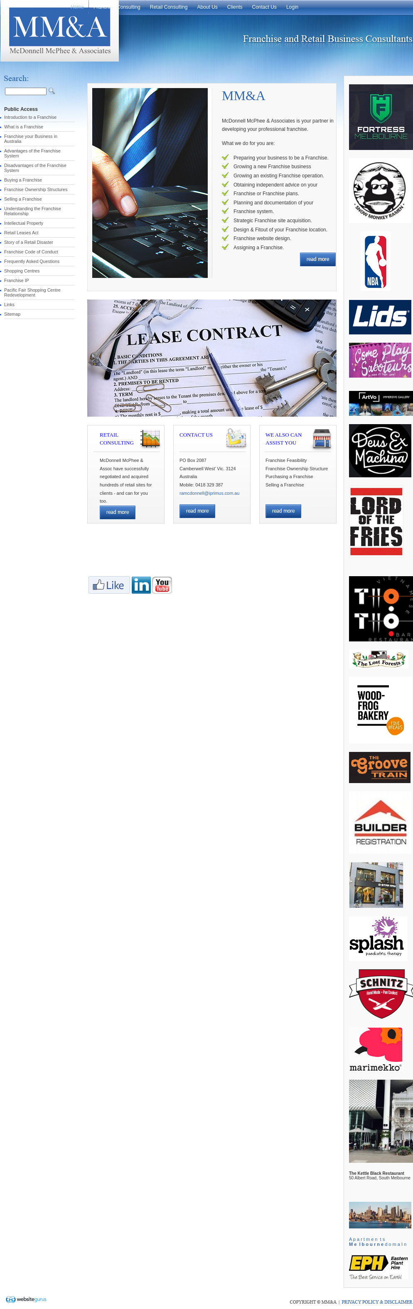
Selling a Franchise (23, 198)
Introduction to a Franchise (30, 117)
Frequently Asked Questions (31, 261)
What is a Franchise (23, 126)
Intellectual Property (23, 223)
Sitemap (12, 314)
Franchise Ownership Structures (35, 189)
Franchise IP (16, 280)
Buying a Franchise (23, 179)
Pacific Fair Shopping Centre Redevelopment (32, 292)
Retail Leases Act (21, 232)
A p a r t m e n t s (367, 1239)
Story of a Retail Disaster (28, 242)
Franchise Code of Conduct (31, 251)
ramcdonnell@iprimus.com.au (209, 493)
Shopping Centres (21, 270)
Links (9, 304)
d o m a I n (377, 1244)
